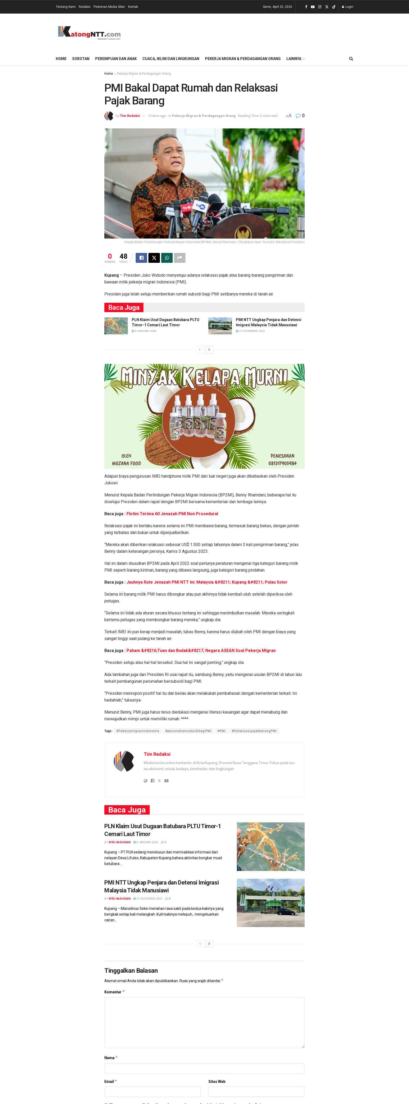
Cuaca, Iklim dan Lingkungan (170, 59)
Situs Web (216, 1081)
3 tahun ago (157, 116)
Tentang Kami (66, 7)
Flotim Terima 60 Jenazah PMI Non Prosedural (172, 513)
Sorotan (80, 59)
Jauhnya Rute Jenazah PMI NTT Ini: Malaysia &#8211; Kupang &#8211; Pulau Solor (207, 582)
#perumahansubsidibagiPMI (188, 731)
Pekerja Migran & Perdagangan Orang (243, 59)
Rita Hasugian (119, 842)
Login (347, 7)
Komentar (114, 992)
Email (110, 1081)
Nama (111, 1058)
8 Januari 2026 (144, 331)
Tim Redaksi (130, 116)
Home (61, 59)
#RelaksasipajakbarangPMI (254, 731)
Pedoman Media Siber (109, 7)
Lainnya (293, 59)
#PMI (222, 731)
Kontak (133, 7)
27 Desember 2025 (250, 331)
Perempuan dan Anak (116, 59)
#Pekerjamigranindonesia (137, 731)
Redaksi (85, 7)
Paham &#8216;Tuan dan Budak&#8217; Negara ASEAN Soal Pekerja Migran (201, 650)
